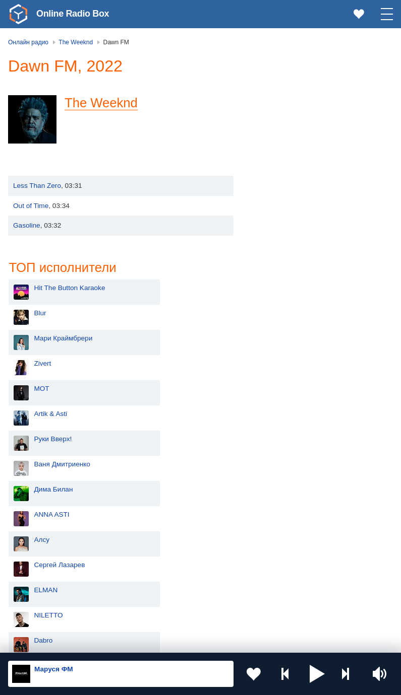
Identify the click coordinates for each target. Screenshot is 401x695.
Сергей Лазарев (292, 361)
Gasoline (26, 225)
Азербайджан (47, 613)
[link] (18, 14)
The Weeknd (101, 103)
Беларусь (40, 596)
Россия (37, 512)
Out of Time (30, 206)
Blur (273, 109)
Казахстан (174, 529)
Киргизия (40, 545)
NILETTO (281, 411)
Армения (40, 562)
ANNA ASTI (284, 311)
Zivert (275, 160)
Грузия (168, 596)
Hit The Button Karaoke (302, 84)
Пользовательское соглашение (133, 641)
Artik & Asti (283, 210)
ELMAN (279, 386)
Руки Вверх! (286, 235)
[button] (317, 674)
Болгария (173, 562)
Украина (171, 512)
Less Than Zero (37, 185)
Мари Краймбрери (296, 134)
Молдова (40, 529)
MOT (274, 185)
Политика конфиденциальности (231, 641)
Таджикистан (178, 545)
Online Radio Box (72, 14)
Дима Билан (286, 286)
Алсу (274, 336)
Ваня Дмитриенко (295, 260)
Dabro (276, 437)
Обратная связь (307, 641)
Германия (173, 613)
